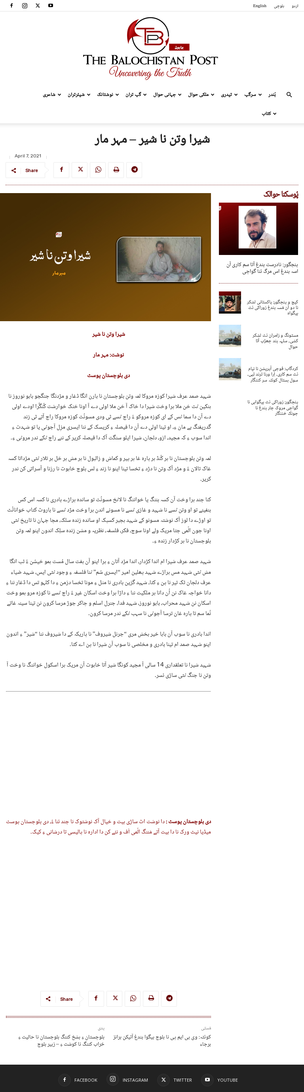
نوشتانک (108, 94)
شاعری (52, 94)
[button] (288, 95)
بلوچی (279, 6)
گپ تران (136, 94)
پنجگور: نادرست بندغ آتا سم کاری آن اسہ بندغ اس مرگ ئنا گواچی (262, 268)
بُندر (272, 94)
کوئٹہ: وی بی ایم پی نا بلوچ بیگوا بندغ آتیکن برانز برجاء (162, 1041)
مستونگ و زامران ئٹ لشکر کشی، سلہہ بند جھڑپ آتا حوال (275, 341)
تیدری (229, 94)
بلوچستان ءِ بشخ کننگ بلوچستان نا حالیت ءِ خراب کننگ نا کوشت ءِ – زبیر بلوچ (61, 1041)
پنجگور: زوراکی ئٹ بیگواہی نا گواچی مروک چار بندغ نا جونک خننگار (272, 408)
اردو (295, 6)
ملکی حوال (201, 94)
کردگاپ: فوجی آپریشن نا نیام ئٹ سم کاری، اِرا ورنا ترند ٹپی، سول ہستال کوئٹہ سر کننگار (272, 375)
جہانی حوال (167, 94)
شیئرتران (79, 94)
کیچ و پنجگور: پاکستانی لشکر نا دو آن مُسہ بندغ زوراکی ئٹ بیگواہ (272, 308)
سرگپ (253, 94)
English (259, 6)
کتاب (269, 113)
